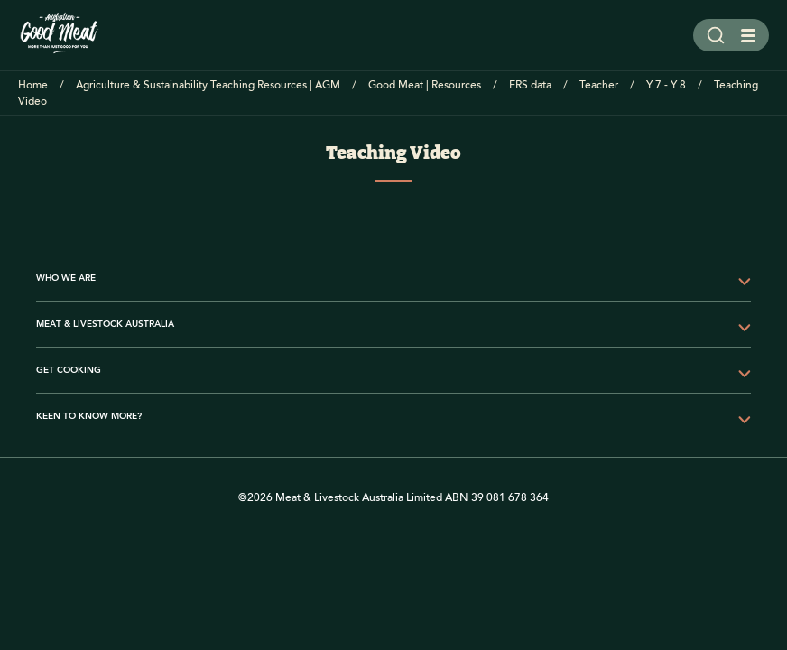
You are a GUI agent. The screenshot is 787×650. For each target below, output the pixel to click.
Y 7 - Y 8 (666, 85)
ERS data (530, 85)
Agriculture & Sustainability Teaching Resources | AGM (208, 85)
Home (33, 85)
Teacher (598, 85)
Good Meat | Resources (424, 85)
